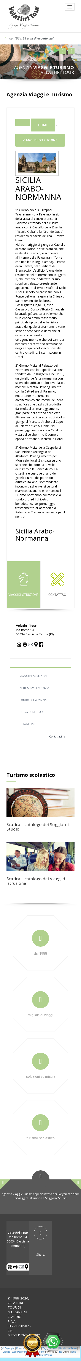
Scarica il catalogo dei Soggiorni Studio (37, 827)
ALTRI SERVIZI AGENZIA (34, 688)
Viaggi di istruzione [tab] (23, 585)
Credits (6, 1351)
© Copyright (8, 1348)
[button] (62, 51)
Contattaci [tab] (57, 585)
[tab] (40, 1241)
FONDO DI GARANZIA (33, 700)
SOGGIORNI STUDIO (33, 712)
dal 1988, (29, 38)
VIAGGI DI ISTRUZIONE (34, 676)
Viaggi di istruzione (40, 140)
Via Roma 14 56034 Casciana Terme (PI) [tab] (18, 1239)
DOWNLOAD (27, 724)
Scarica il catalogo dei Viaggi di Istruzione (36, 881)
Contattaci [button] (57, 736)
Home (43, 125)
